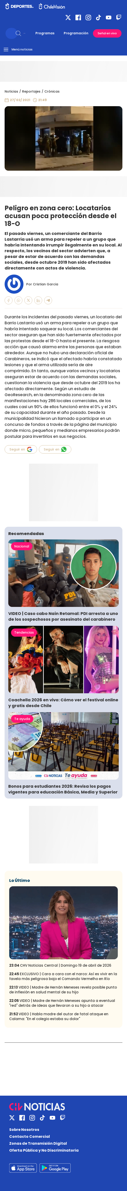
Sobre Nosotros (24, 1129)
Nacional (21, 546)
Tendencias (24, 632)
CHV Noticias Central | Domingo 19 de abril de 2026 (60, 965)
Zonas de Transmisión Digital (38, 1143)
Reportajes (31, 91)
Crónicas (52, 91)
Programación (76, 33)
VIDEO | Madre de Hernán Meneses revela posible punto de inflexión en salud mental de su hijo (63, 990)
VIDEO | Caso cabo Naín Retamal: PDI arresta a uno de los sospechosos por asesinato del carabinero (63, 616)
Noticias (11, 91)
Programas (45, 33)
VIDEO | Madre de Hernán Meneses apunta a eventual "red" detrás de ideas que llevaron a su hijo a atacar (62, 1003)
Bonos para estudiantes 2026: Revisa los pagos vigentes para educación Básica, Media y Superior (63, 789)
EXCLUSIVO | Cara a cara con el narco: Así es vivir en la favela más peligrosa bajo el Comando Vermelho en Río (63, 976)
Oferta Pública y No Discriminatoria (44, 1150)
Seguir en (20, 449)
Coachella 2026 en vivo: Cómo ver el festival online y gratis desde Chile (63, 702)
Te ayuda (22, 719)
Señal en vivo (107, 33)
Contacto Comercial (29, 1136)
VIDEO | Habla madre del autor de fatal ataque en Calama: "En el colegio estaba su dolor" (58, 1016)
